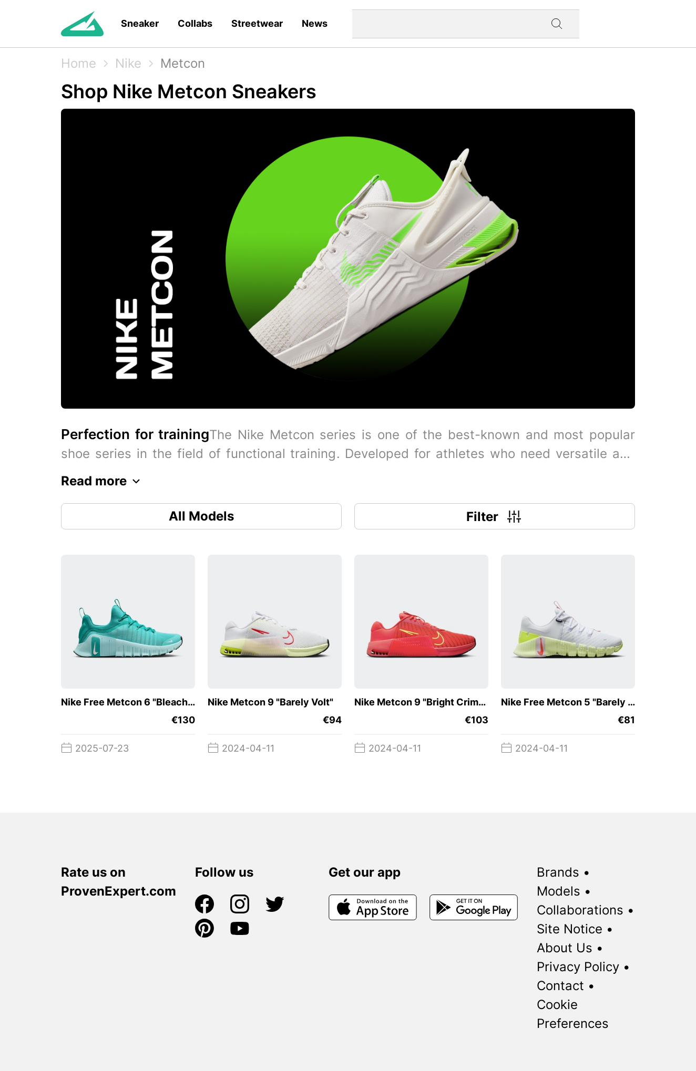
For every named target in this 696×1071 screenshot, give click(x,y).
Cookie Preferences (573, 1014)
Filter (495, 516)
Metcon (182, 63)
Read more (103, 481)
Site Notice (569, 929)
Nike (128, 63)
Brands (558, 872)
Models (558, 891)
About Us (564, 947)
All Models (201, 516)
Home (78, 63)
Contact (560, 985)
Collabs (195, 23)
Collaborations (580, 910)
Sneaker (140, 23)
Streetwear (257, 23)
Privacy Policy (578, 966)
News (314, 23)
